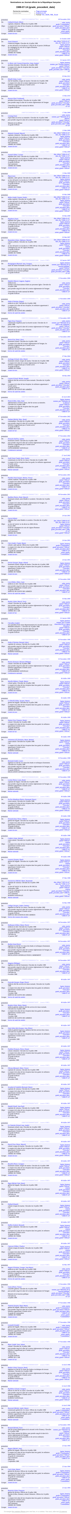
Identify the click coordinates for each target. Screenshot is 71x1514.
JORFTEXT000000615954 (30, 376)
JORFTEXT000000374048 (30, 903)
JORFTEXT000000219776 (30, 579)
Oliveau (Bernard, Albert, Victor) (19, 1068)
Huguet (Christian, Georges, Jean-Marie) (21, 1267)
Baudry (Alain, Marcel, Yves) (18, 601)
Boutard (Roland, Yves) (16, 1428)
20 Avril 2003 (66, 397)
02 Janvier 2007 (65, 260)
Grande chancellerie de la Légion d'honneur (62, 624)
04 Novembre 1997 (64, 922)
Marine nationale (13, 469)
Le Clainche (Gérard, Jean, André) (19, 1125)
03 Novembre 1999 (64, 639)
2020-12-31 (65, 43)
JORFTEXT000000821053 (30, 237)
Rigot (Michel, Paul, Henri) (17, 1183)
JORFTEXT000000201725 (30, 922)
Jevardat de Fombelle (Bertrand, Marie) (21, 1087)
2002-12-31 (65, 522)
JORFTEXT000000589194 (30, 515)
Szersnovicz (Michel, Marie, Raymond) (21, 881)
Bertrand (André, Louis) (16, 761)
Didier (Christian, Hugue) (17, 301)
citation (67, 247)
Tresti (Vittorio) (13, 41)
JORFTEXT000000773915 (30, 475)
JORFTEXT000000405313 (30, 560)
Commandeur (65, 24)
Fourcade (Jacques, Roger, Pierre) (19, 982)
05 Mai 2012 (66, 76)
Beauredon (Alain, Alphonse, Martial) (20, 240)
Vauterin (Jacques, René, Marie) (19, 1305)
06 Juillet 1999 (65, 678)
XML (51, 15)
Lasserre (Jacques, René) (16, 859)
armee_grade (65, 31)
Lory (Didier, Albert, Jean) (17, 582)
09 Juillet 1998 (65, 796)
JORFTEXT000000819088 (30, 260)
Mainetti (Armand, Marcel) (17, 133)
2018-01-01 (65, 41)
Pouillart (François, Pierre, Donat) (19, 1049)
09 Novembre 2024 (64, 19)
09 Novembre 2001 (64, 475)
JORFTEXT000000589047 (30, 540)
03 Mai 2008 (66, 194)
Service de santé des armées (16, 313)
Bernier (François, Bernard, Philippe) (20, 662)
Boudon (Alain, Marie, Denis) (18, 1005)
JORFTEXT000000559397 (30, 1365)
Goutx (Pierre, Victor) (15, 1287)
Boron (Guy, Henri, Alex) (16, 339)
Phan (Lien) (12, 176)
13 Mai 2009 (66, 130)
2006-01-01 (65, 133)
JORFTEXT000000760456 (30, 678)
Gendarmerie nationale (15, 450)
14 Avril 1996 (66, 1365)
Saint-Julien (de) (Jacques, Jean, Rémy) (21, 1028)
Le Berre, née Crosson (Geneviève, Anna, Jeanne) (24, 63)
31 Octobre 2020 (65, 39)
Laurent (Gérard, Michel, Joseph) (19, 378)
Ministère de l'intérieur (66, 1430)
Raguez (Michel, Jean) (16, 1448)
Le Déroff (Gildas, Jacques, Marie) (19, 701)
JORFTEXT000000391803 (30, 758)
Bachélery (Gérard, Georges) (17, 1389)
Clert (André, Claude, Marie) (18, 543)
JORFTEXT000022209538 (30, 96)
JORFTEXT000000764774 (30, 599)
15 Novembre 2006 (64, 278)
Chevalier (66, 50)
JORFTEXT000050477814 (30, 19)
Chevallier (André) (14, 623)
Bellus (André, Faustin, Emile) (18, 197)
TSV (42, 15)
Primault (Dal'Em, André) (17, 439)
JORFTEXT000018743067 (30, 194)
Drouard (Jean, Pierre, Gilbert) (18, 819)
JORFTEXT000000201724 (30, 941)
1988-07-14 (65, 29)
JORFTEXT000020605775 (30, 130)
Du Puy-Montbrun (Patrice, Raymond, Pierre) (23, 799)
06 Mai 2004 (66, 376)
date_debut (57, 41)
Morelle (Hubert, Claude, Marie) (19, 681)
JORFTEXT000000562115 (30, 1303)
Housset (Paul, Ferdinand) (17, 98)
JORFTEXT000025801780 (30, 76)
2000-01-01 (65, 521)
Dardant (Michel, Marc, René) (18, 419)
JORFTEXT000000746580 (30, 1284)
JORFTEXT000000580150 (30, 618)
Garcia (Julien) (13, 518)
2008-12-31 (65, 135)
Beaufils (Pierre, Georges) (17, 1164)
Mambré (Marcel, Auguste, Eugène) (20, 281)
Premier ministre (64, 64)
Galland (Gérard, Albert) (16, 22)
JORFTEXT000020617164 (30, 112)
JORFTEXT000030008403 (30, 60)
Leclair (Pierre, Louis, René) (17, 780)
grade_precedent (58, 26)
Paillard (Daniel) (14, 1204)
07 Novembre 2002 (64, 416)
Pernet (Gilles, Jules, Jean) (17, 401)
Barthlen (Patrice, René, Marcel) (19, 497)
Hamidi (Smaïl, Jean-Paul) (17, 1106)
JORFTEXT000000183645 (30, 1446)
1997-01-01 (65, 882)
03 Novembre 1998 (64, 758)
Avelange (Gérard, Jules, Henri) (18, 359)
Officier (66, 26)
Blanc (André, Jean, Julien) (17, 1344)
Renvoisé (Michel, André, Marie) (19, 1408)
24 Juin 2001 (66, 515)
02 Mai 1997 (66, 1265)
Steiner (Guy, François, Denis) (18, 720)
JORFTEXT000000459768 (30, 278)
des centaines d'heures (19, 1511)
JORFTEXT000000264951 (30, 318)
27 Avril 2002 (66, 455)
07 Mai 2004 (66, 356)
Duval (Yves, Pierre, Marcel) (17, 1144)
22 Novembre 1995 (64, 1425)
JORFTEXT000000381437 (30, 1265)
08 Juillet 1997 (65, 979)
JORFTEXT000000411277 (30, 416)
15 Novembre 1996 (64, 1284)
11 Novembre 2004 (64, 337)
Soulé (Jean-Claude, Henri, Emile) (19, 458)
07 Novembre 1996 (64, 1303)
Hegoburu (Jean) (14, 219)
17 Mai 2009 (66, 112)
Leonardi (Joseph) (14, 1325)
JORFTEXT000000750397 (30, 979)
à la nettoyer (63, 1511)
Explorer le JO (41, 13)
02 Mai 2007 (66, 237)
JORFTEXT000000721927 (30, 1425)
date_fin (58, 43)
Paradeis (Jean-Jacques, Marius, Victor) (21, 478)
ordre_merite (66, 22)
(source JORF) (44, 19)
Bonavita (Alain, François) (17, 1490)
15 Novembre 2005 (64, 318)
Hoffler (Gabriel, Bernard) (17, 1225)
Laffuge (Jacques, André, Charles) (19, 905)
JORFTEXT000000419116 (30, 397)
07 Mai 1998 (66, 878)
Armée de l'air (12, 431)
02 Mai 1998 (66, 903)
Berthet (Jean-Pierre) (15, 944)
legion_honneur (65, 45)
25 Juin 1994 (66, 1446)
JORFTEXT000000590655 (30, 455)
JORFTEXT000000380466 (30, 1342)
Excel (56, 15)
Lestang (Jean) (13, 116)
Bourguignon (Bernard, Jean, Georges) (21, 264)
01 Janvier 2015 (65, 60)
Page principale (41, 11)
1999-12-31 (65, 884)
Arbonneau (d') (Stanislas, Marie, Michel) (22, 740)
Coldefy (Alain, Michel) (16, 838)
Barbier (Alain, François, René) (18, 1367)
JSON (47, 15)
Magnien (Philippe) (15, 963)
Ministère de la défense (65, 117)
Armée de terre (12, 33)
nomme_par (53, 64)
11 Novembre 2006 (64, 299)
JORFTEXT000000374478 (30, 878)
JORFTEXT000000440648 (30, 337)
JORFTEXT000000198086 (30, 639)
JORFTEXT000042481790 (30, 39)
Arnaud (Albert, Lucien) (16, 155)
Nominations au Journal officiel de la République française (35, 2)
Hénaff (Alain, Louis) (15, 79)
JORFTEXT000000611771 (30, 299)
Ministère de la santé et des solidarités (62, 323)
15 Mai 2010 (66, 96)
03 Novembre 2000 (64, 579)
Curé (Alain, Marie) (15, 1469)
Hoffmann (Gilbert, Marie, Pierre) (19, 925)
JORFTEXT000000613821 (30, 356)
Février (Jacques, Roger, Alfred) (19, 562)
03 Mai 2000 (66, 599)
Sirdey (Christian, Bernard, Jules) (19, 642)
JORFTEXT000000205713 (30, 796)
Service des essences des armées (18, 917)
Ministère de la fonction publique (64, 265)
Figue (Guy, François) (15, 321)
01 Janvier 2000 (65, 618)
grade (57, 24)
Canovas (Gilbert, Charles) (17, 1246)
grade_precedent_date (62, 28)
